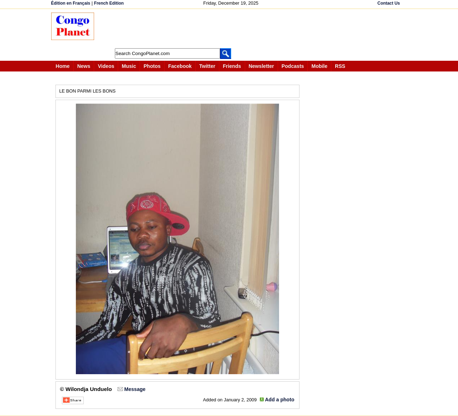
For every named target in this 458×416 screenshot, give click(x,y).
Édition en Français (71, 3)
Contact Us (388, 3)
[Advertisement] (231, 29)
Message (134, 389)
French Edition (109, 3)
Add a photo (279, 399)
